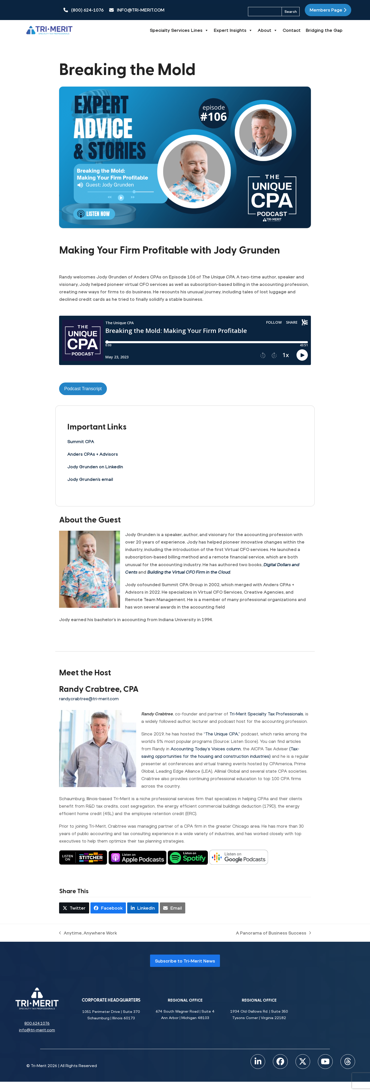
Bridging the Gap (341, 30)
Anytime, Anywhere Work (88, 933)
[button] (74, 907)
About (285, 30)
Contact (309, 30)
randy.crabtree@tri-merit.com (89, 698)
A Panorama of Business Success (273, 933)
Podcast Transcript (83, 388)
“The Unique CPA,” (222, 733)
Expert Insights (250, 30)
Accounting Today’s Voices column (206, 748)
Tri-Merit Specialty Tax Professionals (266, 713)
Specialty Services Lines (196, 30)
